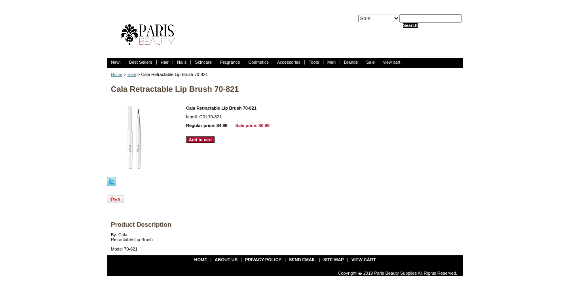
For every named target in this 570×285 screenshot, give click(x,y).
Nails (181, 62)
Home (116, 74)
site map (333, 259)
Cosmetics (258, 62)
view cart (391, 62)
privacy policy (263, 259)
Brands (351, 62)
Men (331, 62)
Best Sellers (140, 62)
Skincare (203, 62)
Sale (370, 62)
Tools (314, 62)
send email (302, 259)
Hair (165, 62)
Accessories (288, 62)
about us (226, 259)
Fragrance (230, 62)
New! (116, 62)
